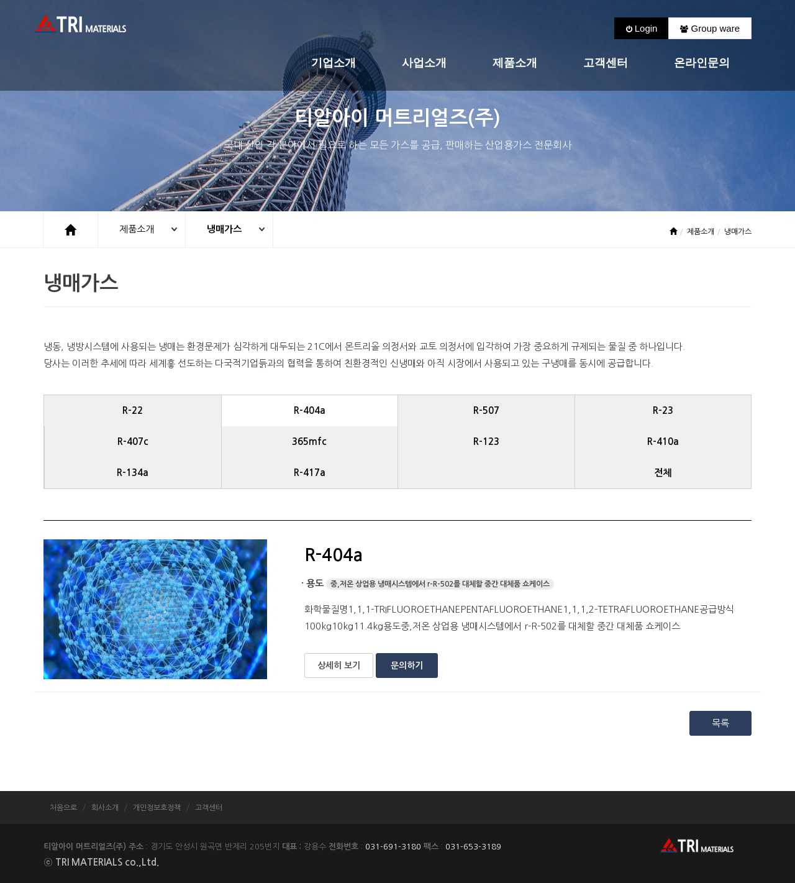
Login (642, 28)
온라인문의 (702, 63)
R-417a (309, 472)
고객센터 (605, 63)
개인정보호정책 (157, 808)
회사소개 (105, 808)
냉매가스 (224, 229)
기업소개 (333, 63)
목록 (720, 723)
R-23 (663, 410)
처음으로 (63, 808)
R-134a (132, 472)
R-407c (132, 441)
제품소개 (515, 63)
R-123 (486, 441)
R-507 (486, 410)
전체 (662, 472)
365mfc (309, 441)
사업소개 (424, 63)
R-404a (309, 410)
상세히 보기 (338, 665)
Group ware (710, 28)
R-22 (132, 410)
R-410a (663, 441)
